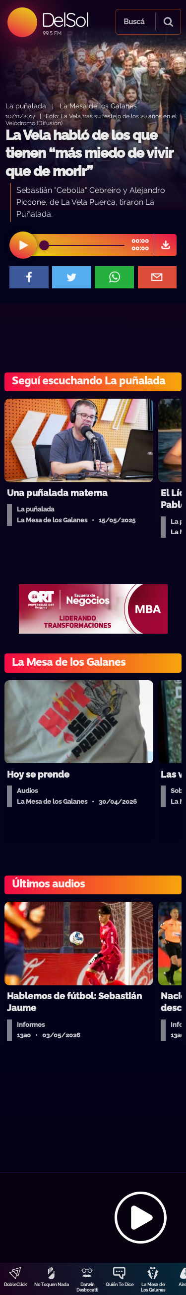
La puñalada (25, 105)
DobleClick (15, 1284)
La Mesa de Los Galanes (153, 1287)
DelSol (64, 19)
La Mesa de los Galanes (98, 105)
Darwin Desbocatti (87, 1287)
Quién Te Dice (119, 1284)
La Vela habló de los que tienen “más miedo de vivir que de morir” (89, 153)
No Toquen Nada (51, 1284)
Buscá (134, 21)
